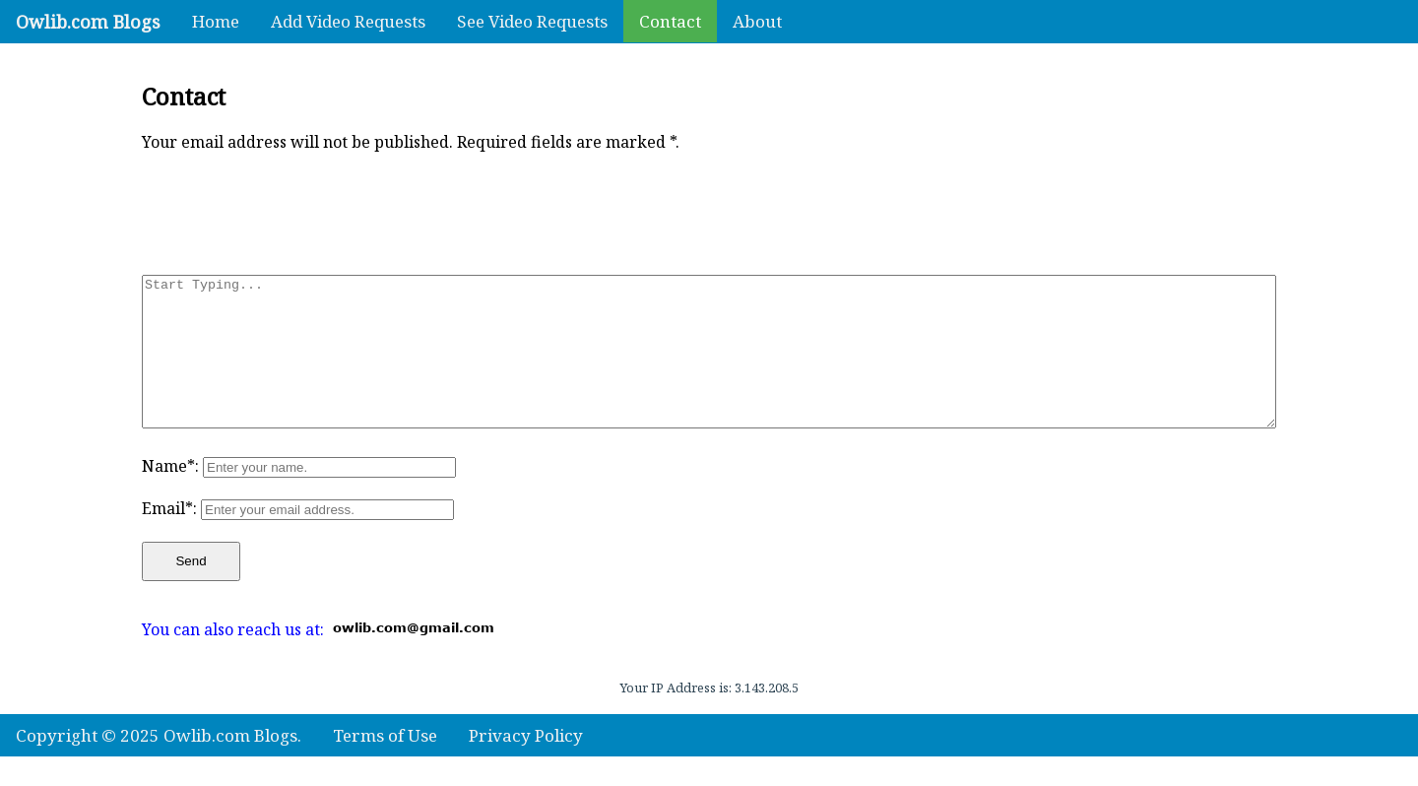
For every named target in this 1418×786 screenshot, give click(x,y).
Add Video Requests (348, 21)
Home (215, 21)
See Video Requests (532, 21)
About (757, 21)
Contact (670, 21)
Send (190, 590)
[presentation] (291, 209)
